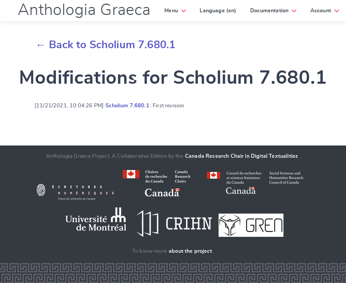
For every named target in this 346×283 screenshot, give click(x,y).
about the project (190, 251)
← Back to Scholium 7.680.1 (105, 45)
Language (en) (218, 10)
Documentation (269, 10)
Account (320, 10)
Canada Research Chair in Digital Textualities (241, 156)
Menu (171, 10)
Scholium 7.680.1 (127, 105)
